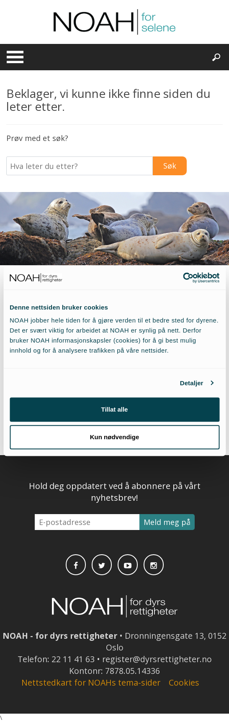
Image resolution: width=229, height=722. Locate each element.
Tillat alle (114, 409)
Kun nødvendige (114, 436)
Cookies (184, 682)
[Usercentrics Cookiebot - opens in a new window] (182, 277)
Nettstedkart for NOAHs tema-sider (90, 682)
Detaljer (191, 383)
